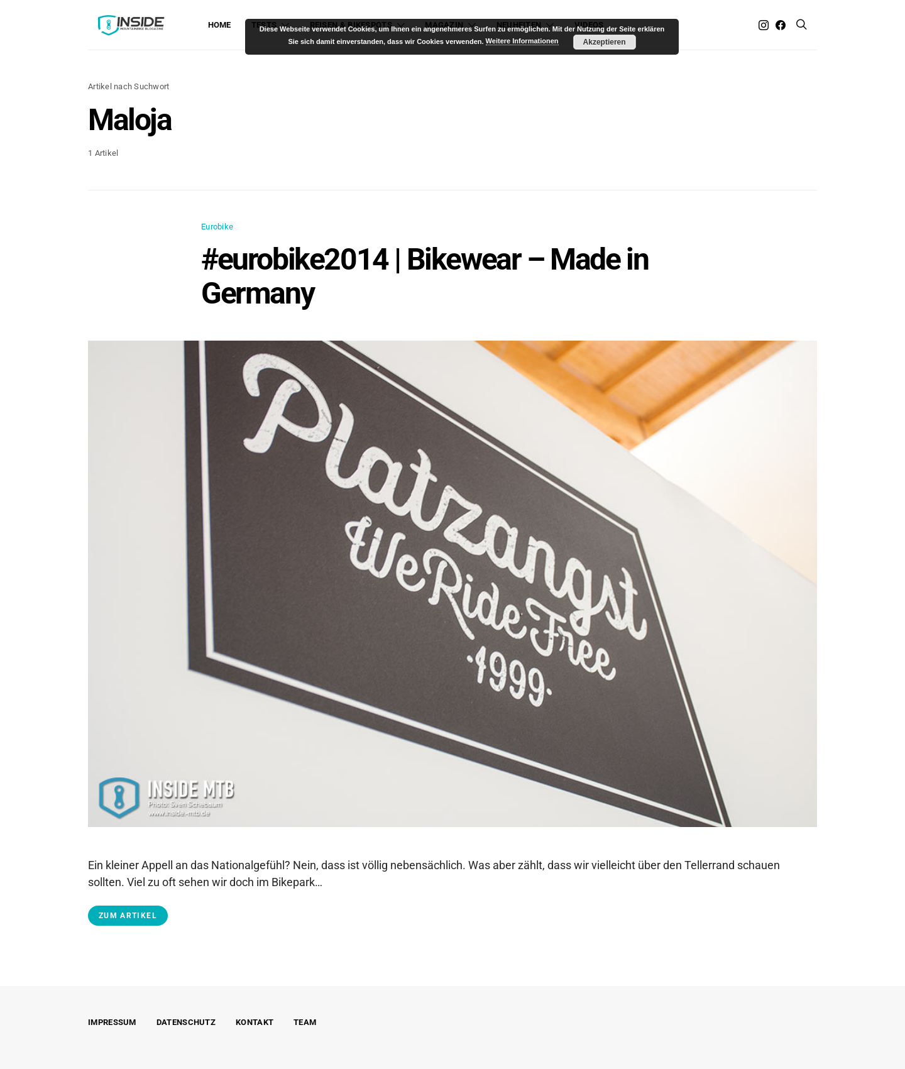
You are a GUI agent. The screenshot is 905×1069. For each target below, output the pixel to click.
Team (304, 1022)
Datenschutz (186, 1022)
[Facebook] (781, 25)
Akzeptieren (604, 42)
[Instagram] (764, 25)
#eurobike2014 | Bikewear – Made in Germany (424, 276)
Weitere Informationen (522, 41)
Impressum (112, 1022)
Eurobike (217, 226)
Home (219, 25)
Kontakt (254, 1022)
